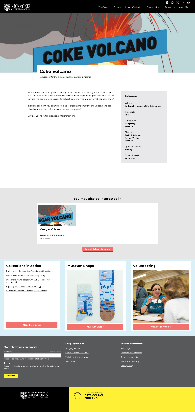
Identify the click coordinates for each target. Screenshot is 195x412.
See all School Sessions (97, 249)
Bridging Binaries (73, 348)
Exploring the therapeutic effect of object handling (28, 271)
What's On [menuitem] (103, 8)
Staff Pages (126, 348)
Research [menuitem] (168, 8)
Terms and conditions (130, 357)
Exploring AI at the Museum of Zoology (23, 286)
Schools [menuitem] (117, 7)
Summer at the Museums (76, 353)
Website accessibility (130, 361)
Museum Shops (95, 327)
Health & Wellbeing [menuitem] (133, 7)
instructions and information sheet (60, 116)
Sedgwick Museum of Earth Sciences (143, 106)
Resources (130, 158)
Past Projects (71, 361)
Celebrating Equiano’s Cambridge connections (26, 291)
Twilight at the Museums (76, 357)
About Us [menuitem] (183, 8)
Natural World (131, 138)
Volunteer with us (161, 327)
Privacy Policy (127, 366)
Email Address (10, 352)
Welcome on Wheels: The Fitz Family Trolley (25, 275)
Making (128, 149)
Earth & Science (132, 135)
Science (129, 126)
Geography (130, 124)
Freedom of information (131, 353)
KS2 (127, 115)
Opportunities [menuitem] (152, 8)
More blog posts (32, 325)
